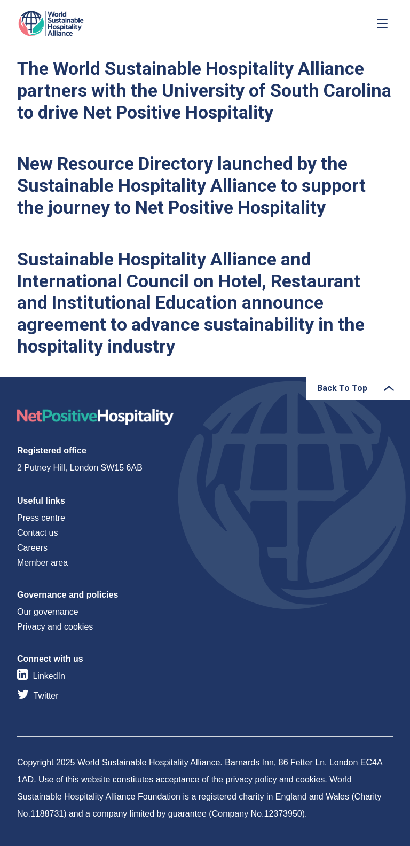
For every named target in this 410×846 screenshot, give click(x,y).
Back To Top (342, 388)
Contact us (37, 532)
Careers (32, 547)
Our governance (47, 611)
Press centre (41, 517)
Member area (42, 562)
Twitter (45, 695)
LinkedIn (49, 675)
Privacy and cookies (55, 626)
